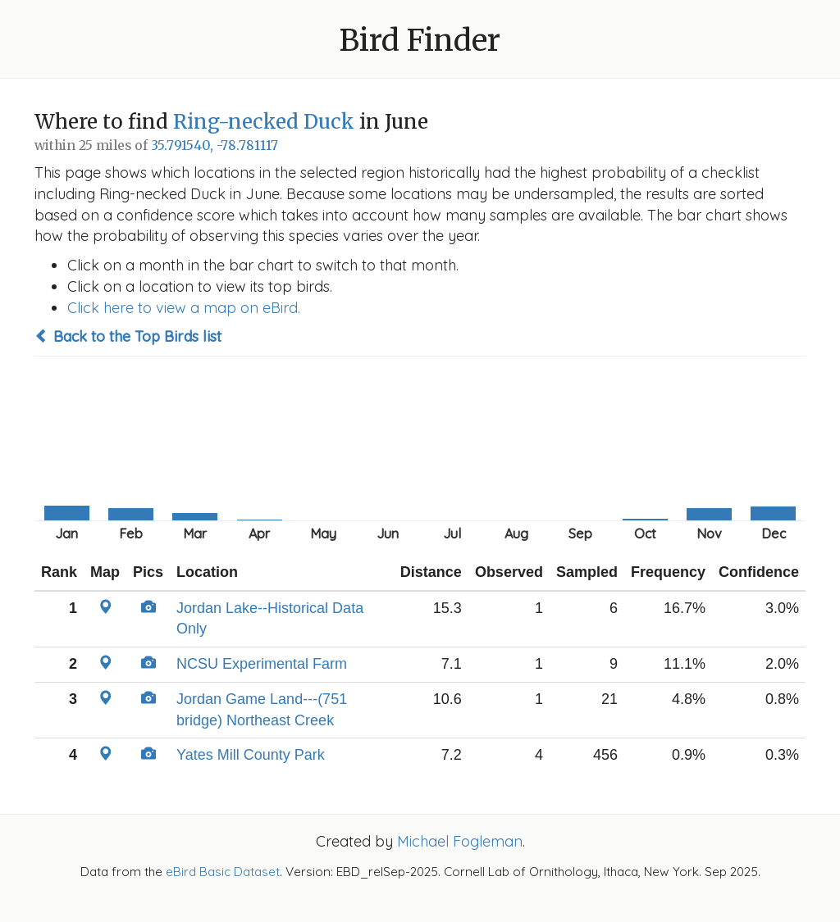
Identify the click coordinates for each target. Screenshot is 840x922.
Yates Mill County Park (250, 755)
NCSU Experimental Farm (261, 664)
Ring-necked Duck (263, 121)
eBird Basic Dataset (223, 871)
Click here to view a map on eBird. (183, 307)
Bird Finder (420, 40)
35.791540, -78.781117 (214, 145)
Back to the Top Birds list (127, 336)
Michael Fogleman (460, 841)
